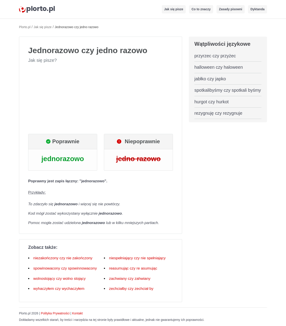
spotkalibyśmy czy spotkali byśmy (227, 90)
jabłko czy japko (210, 78)
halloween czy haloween (218, 67)
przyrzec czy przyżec (215, 55)
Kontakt (77, 313)
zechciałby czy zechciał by (131, 289)
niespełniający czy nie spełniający (137, 258)
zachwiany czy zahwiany (129, 278)
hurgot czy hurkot (211, 101)
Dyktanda (257, 9)
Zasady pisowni (230, 9)
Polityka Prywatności (55, 313)
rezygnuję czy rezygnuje (218, 113)
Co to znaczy (201, 9)
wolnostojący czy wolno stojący (59, 278)
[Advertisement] (100, 98)
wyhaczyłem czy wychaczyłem (58, 289)
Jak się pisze (173, 9)
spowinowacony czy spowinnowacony (65, 268)
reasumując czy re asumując (133, 268)
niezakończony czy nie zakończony (63, 258)
